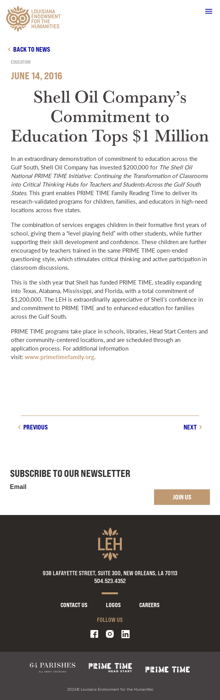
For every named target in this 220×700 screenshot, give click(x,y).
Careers (149, 605)
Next (190, 427)
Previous (35, 427)
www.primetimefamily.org (59, 357)
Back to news (31, 49)
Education (21, 62)
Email (18, 487)
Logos (113, 605)
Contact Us (74, 605)
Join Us (182, 497)
